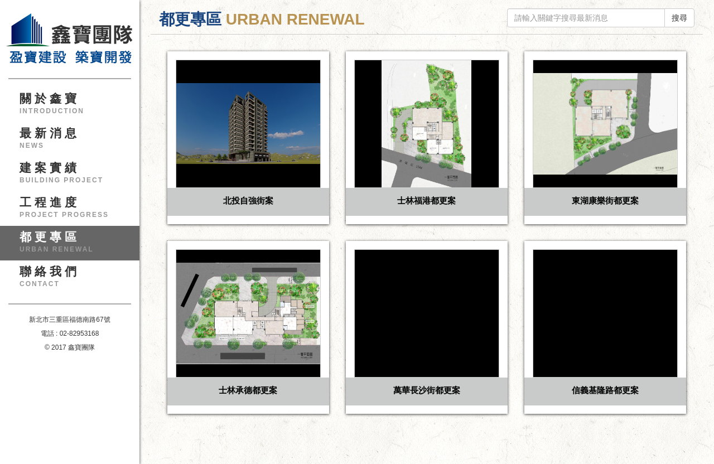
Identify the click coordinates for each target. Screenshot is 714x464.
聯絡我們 (73, 280)
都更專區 (73, 245)
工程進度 (73, 211)
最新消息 (73, 142)
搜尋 (679, 17)
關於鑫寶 (73, 107)
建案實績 (73, 176)
